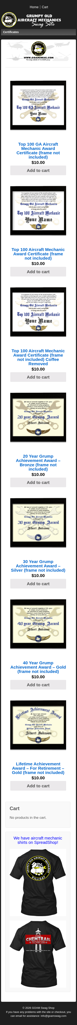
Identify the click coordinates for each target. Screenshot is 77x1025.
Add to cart (38, 170)
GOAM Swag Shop (42, 1007)
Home (34, 7)
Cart (45, 7)
